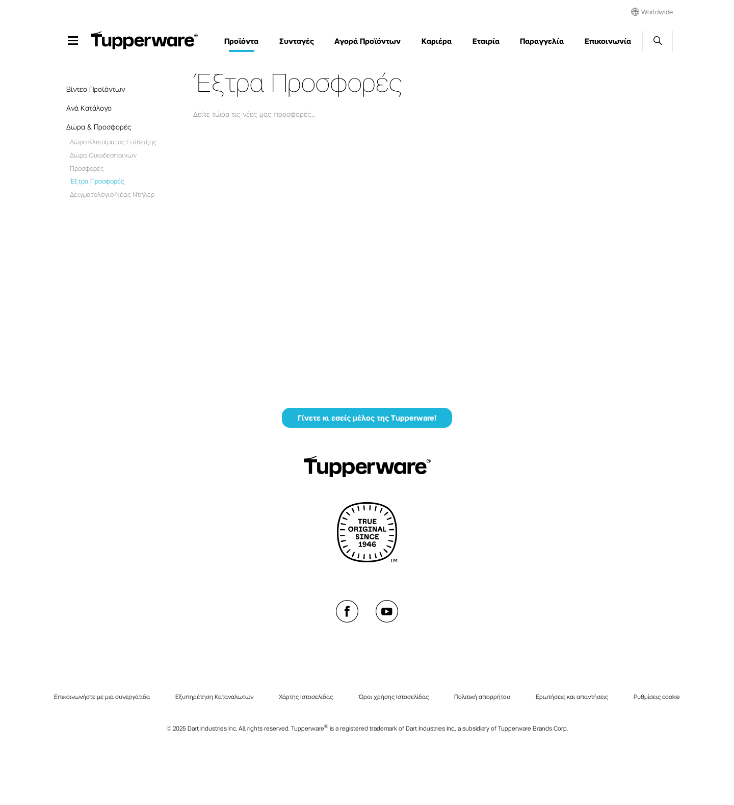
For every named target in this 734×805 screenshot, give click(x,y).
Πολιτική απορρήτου (482, 696)
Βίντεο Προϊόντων (95, 89)
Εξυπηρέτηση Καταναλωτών (214, 696)
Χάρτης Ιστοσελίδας (306, 696)
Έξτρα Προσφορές (97, 181)
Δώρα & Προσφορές (99, 126)
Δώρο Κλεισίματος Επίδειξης (113, 141)
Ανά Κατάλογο (89, 107)
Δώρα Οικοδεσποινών (103, 155)
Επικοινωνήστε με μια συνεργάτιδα (102, 696)
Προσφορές (87, 168)
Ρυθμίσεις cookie (657, 696)
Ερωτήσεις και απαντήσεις (572, 696)
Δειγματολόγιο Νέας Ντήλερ (112, 194)
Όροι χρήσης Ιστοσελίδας (393, 696)
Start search (657, 41)
